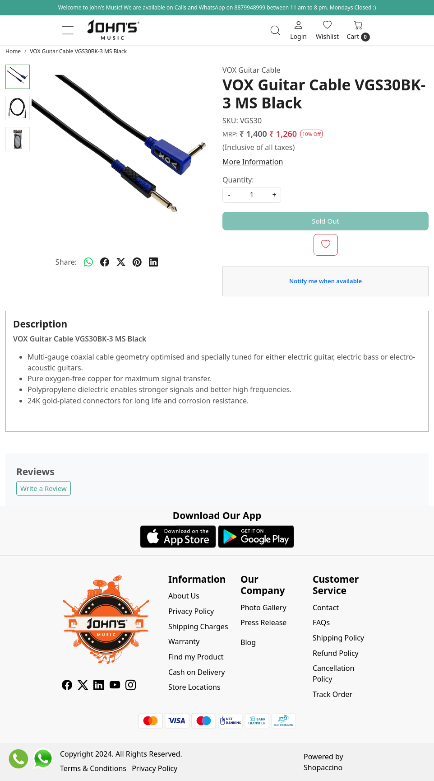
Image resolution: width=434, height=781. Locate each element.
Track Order (332, 694)
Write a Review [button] (43, 488)
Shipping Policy (338, 638)
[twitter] (121, 262)
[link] (275, 30)
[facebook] (105, 262)
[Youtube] (115, 686)
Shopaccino (323, 767)
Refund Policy (336, 653)
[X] (83, 686)
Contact (326, 608)
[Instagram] (131, 686)
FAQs (321, 622)
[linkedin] (153, 262)
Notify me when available (325, 281)
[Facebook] (67, 686)
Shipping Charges (198, 626)
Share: (66, 262)
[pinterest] (137, 262)
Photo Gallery (263, 608)
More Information (252, 162)
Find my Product (196, 657)
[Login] (298, 30)
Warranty (183, 641)
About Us (183, 596)
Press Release (263, 622)
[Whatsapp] (88, 262)
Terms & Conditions (93, 768)
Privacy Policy (191, 611)
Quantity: (238, 180)
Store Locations (194, 687)
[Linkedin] (99, 686)
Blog (248, 642)
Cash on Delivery (196, 672)
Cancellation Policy (333, 673)
